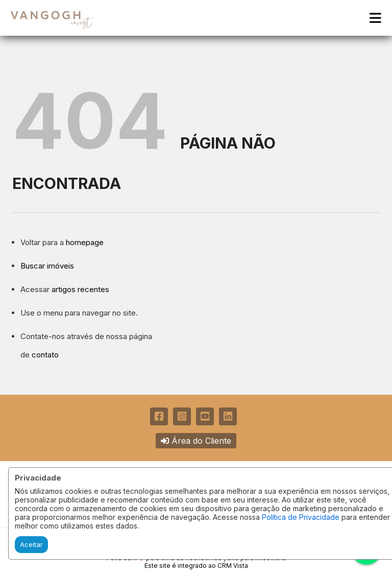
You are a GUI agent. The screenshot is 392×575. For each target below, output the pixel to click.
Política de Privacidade (300, 517)
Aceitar (31, 544)
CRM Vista (232, 565)
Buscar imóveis (47, 266)
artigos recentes (80, 289)
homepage (85, 242)
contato (45, 355)
